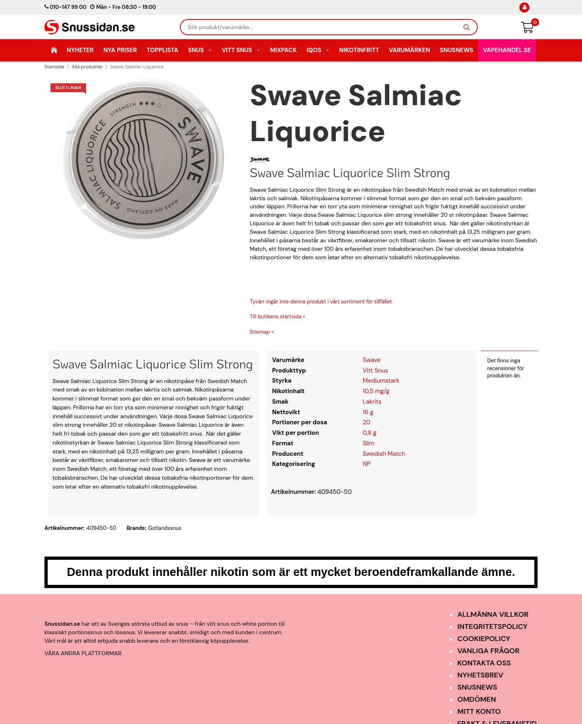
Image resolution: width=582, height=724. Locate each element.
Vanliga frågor (489, 651)
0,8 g (370, 433)
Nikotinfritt (359, 50)
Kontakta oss (484, 663)
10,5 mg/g (376, 391)
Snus (200, 50)
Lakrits (372, 402)
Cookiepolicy (484, 639)
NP (367, 464)
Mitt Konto (479, 711)
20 (367, 422)
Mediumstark (381, 381)
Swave (372, 360)
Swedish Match (384, 454)
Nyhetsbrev (481, 675)
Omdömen (477, 699)
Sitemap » (262, 331)
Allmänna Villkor (493, 614)
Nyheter (80, 50)
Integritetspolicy (493, 626)
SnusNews (456, 50)
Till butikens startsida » (277, 316)
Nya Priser (120, 50)
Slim (369, 443)
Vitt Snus (241, 50)
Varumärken (409, 50)
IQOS (317, 50)
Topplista (162, 50)
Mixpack (283, 50)
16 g (368, 412)
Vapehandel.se (507, 50)
